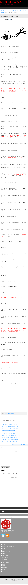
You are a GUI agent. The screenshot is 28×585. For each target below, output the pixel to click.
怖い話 (3, 548)
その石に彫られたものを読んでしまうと (10, 437)
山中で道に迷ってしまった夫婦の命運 (10, 428)
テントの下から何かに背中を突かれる (10, 439)
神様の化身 (8, 413)
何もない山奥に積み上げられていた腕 (10, 432)
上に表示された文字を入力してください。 (10, 473)
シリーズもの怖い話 (5, 562)
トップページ (4, 544)
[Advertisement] (14, 398)
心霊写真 (3, 565)
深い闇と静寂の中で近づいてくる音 (9, 441)
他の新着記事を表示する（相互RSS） (20, 444)
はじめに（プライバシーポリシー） (8, 546)
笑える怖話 (5, 559)
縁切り (12, 413)
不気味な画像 (4, 567)
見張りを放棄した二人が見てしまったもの (11, 435)
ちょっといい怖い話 (5, 555)
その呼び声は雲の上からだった (8, 430)
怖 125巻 (9, 19)
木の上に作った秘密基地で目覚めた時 (10, 426)
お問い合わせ (4, 571)
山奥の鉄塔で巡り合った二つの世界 (9, 424)
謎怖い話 (3, 553)
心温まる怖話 (5, 557)
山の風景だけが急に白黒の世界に (9, 433)
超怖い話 (3, 550)
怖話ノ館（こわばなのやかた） (11, 2)
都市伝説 (3, 564)
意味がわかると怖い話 (6, 551)
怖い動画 (3, 569)
